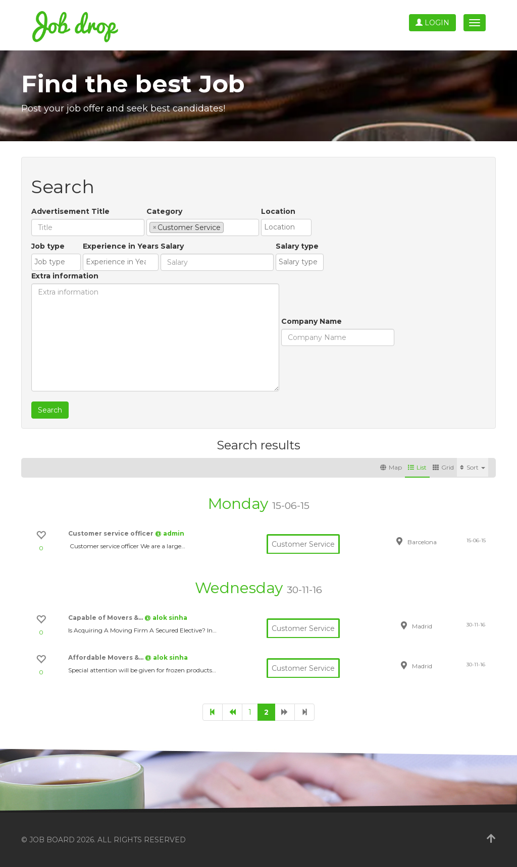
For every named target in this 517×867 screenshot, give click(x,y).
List (417, 467)
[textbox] (229, 227)
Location (278, 211)
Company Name (311, 321)
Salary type (297, 246)
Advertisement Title (70, 211)
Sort (472, 467)
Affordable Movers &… (106, 657)
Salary (172, 246)
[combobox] (202, 227)
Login (432, 22)
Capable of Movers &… (106, 617)
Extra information (64, 275)
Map (391, 467)
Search (50, 410)
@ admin (169, 533)
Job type (48, 246)
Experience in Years (121, 246)
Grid (443, 467)
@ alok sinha (165, 617)
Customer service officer (111, 533)
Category (164, 211)
